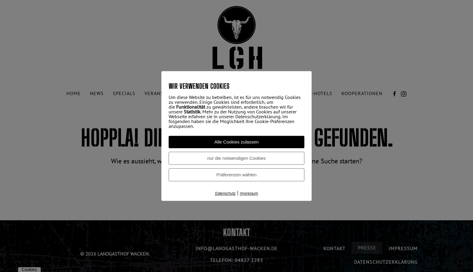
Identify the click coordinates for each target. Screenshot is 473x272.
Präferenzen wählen (236, 174)
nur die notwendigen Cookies (236, 158)
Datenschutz (225, 193)
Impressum (249, 193)
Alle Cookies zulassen (236, 141)
